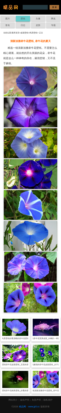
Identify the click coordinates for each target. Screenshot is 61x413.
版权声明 (24, 399)
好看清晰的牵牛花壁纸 (19, 338)
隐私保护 (48, 399)
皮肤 (38, 25)
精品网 (22, 406)
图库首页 (15, 33)
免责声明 (36, 399)
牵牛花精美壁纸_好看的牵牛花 (19, 390)
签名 (7, 25)
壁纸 (23, 18)
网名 (53, 18)
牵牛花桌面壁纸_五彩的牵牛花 (19, 364)
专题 (53, 25)
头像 (38, 18)
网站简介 (13, 399)
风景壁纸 (33, 33)
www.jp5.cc (34, 406)
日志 (23, 25)
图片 (7, 18)
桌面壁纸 (24, 33)
